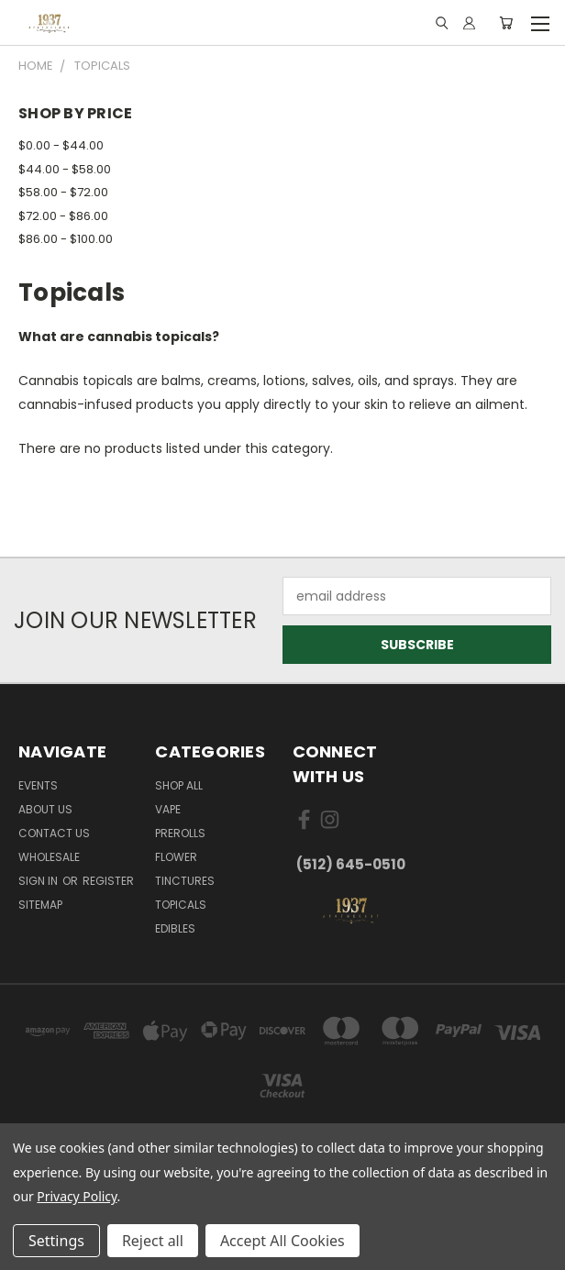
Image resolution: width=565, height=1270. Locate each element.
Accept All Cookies (282, 1241)
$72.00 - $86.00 (63, 216)
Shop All (179, 785)
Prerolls (180, 833)
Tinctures (185, 881)
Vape (168, 809)
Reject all (152, 1241)
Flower (176, 857)
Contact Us (54, 833)
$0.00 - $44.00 (61, 145)
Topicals (180, 904)
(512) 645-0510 (350, 864)
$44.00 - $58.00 (64, 169)
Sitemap (40, 904)
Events (38, 785)
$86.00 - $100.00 (65, 239)
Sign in (39, 881)
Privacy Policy (76, 1196)
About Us (45, 809)
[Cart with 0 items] (505, 22)
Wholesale (49, 857)
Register (108, 881)
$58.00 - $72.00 (63, 192)
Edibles (175, 928)
